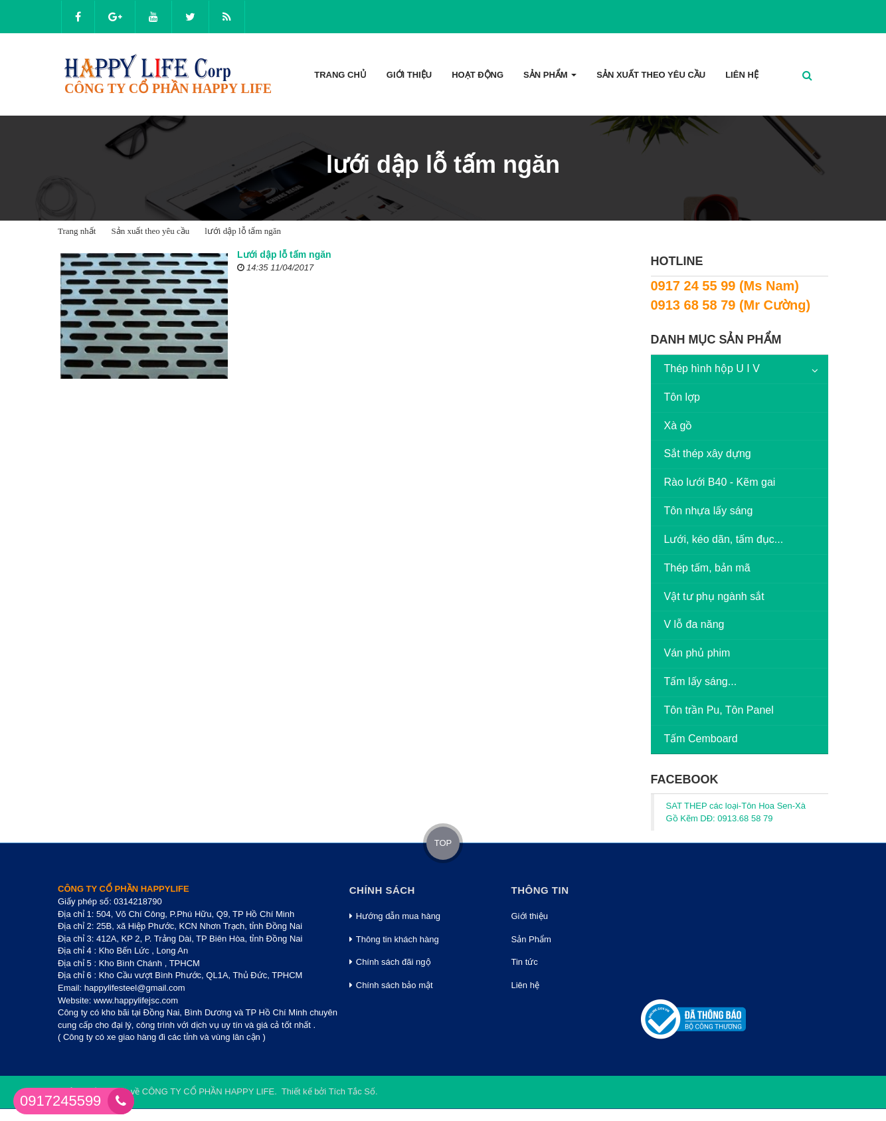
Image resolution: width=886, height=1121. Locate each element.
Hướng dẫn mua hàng (394, 916)
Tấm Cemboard (701, 738)
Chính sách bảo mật (391, 985)
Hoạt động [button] (477, 75)
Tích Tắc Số (352, 1091)
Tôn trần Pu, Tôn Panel (719, 710)
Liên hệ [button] (741, 75)
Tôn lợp (682, 397)
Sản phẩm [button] (549, 79)
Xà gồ (678, 425)
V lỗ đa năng (694, 624)
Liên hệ (525, 985)
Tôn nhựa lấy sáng (708, 510)
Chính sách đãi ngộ (390, 962)
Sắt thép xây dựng (707, 453)
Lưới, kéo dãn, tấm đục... (724, 539)
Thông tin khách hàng (394, 939)
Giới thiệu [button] (409, 75)
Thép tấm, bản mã (707, 567)
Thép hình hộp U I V (712, 368)
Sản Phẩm (531, 939)
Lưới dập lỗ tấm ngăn (284, 254)
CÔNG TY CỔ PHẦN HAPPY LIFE (208, 1091)
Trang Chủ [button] (340, 75)
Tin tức (524, 962)
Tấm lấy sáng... (700, 681)
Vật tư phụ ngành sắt (714, 596)
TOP (443, 843)
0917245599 (60, 1100)
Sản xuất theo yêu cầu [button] (650, 75)
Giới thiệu (529, 916)
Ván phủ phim (697, 653)
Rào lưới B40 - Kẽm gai (720, 482)
